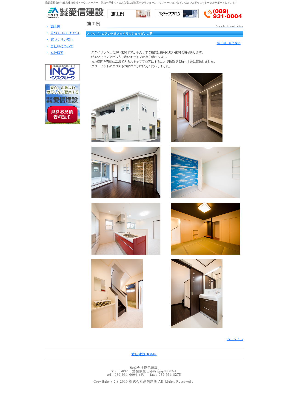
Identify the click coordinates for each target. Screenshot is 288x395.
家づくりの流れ (62, 39)
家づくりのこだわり (65, 33)
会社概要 (57, 53)
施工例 (55, 26)
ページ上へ (235, 339)
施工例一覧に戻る (229, 43)
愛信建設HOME (144, 354)
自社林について (62, 46)
